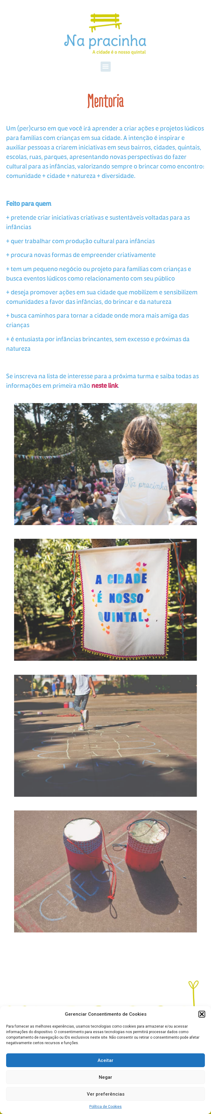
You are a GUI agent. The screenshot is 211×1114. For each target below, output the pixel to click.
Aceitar (105, 1060)
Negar (105, 1077)
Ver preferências (105, 1094)
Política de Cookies (105, 1107)
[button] (202, 1014)
